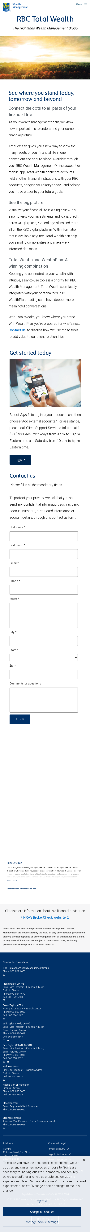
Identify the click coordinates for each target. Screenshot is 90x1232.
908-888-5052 (17, 1109)
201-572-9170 (15, 1076)
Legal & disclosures (58, 1154)
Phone (15, 581)
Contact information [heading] (15, 962)
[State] (44, 657)
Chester (7, 1149)
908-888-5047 (17, 1033)
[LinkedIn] (8, 1040)
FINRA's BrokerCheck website (43, 917)
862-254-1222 (15, 1015)
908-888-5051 (17, 1124)
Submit (19, 719)
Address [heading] (8, 1143)
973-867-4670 (17, 993)
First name (17, 527)
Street (14, 599)
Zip (13, 665)
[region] (45, 1194)
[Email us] (4, 974)
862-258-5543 (15, 1036)
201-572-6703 (15, 997)
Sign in (20, 460)
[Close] (84, 1160)
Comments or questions (25, 683)
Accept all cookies (42, 1212)
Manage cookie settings (42, 1222)
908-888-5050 (17, 1011)
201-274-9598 (15, 1094)
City (13, 632)
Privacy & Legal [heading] (57, 1143)
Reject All (42, 1201)
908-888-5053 (17, 1091)
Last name (17, 545)
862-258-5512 (15, 1058)
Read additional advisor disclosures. (21, 889)
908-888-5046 (17, 1055)
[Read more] (12, 880)
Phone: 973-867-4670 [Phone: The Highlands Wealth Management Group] (14, 971)
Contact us (17, 330)
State (14, 650)
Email (14, 563)
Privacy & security (57, 1148)
